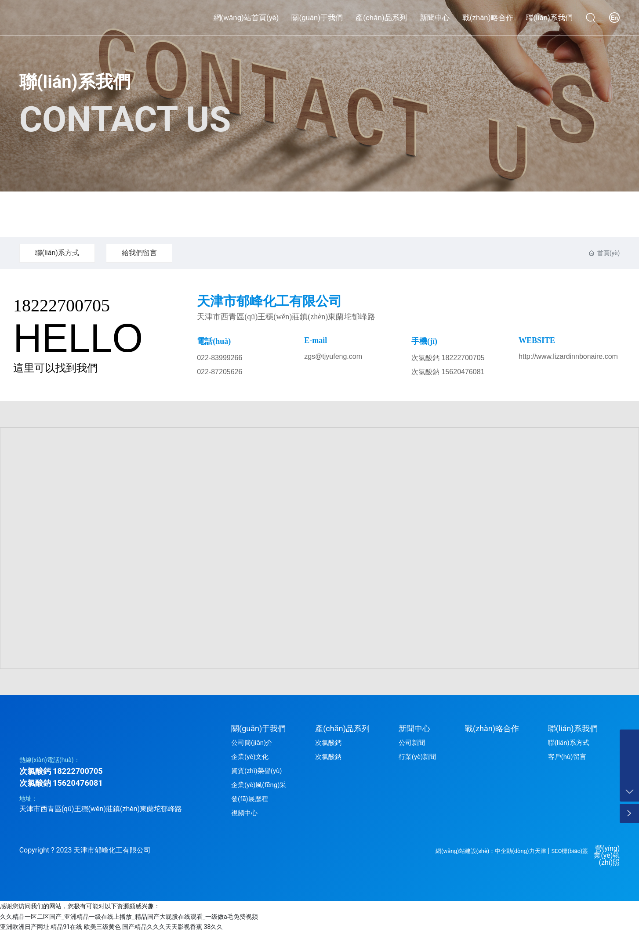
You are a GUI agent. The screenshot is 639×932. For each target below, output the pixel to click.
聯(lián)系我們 (75, 82)
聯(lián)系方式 (57, 253)
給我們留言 (139, 253)
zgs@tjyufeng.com (333, 356)
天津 (540, 851)
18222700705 (61, 305)
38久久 (213, 926)
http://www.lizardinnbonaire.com (568, 356)
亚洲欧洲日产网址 (24, 926)
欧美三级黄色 (102, 926)
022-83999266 (219, 357)
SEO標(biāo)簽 (569, 851)
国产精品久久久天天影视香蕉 (162, 926)
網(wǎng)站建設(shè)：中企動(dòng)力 (485, 851)
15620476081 (78, 783)
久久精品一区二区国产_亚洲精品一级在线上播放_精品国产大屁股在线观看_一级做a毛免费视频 (129, 916)
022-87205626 (219, 372)
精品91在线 (66, 926)
